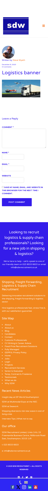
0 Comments (6, 67)
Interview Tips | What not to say (17, 418)
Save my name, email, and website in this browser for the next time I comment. (22, 190)
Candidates (10, 334)
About (8, 324)
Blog (7, 331)
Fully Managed (12, 349)
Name (5, 152)
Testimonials (11, 377)
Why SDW (10, 383)
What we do (10, 380)
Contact (8, 337)
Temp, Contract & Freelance (18, 374)
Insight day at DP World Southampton (20, 397)
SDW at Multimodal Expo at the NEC (19, 401)
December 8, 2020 (9, 64)
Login (7, 362)
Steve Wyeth (19, 60)
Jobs (7, 358)
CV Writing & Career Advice (18, 343)
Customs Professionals (16, 340)
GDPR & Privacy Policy (15, 352)
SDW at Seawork (10, 406)
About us (9, 328)
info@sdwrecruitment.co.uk (24, 267)
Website (6, 176)
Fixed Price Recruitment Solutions (21, 346)
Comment (8, 127)
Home (8, 355)
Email (5, 164)
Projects (9, 365)
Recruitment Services (15, 368)
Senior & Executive (14, 371)
